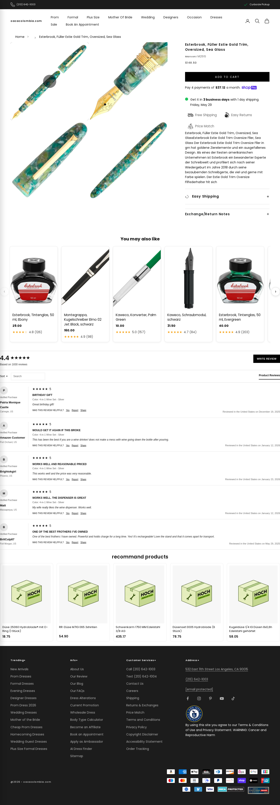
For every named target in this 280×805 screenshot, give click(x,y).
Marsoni (191, 56)
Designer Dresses (23, 698)
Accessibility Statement (144, 741)
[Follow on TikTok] (233, 698)
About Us (77, 669)
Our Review (78, 676)
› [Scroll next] (275, 291)
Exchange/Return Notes (207, 214)
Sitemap (76, 756)
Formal (73, 17)
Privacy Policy (136, 727)
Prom (55, 17)
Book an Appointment (86, 734)
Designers (170, 17)
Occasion (194, 17)
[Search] (257, 21)
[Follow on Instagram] (199, 698)
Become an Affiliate (85, 727)
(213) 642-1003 (197, 679)
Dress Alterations (83, 698)
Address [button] (192, 660)
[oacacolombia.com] (26, 20)
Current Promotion (84, 705)
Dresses (216, 17)
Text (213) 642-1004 (141, 676)
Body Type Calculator (86, 720)
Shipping (132, 698)
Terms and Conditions (143, 720)
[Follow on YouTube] (222, 698)
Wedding (148, 17)
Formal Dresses (22, 683)
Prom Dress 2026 (23, 705)
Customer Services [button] (141, 660)
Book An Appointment (82, 24)
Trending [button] (18, 660)
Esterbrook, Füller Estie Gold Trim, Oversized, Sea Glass (80, 37)
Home (19, 37)
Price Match (135, 712)
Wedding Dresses (23, 712)
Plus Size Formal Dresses (28, 749)
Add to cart (227, 77)
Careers (132, 691)
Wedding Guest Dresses (28, 741)
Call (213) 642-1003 (140, 669)
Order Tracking (137, 749)
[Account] (247, 21)
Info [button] (74, 660)
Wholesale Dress (82, 712)
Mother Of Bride (120, 17)
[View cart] (267, 21)
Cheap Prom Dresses (26, 727)
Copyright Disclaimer (142, 734)
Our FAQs (77, 691)
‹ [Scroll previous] (4, 291)
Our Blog (76, 683)
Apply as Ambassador (86, 741)
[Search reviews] (28, 376)
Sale (54, 24)
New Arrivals (19, 669)
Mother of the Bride (25, 720)
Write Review (266, 358)
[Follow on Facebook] (188, 698)
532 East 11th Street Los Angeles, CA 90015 (217, 669)
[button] (49, 81)
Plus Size (93, 17)
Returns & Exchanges (142, 705)
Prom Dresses (20, 676)
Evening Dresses (22, 691)
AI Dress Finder (81, 749)
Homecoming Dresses (27, 734)
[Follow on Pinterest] (210, 698)
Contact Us (135, 683)
